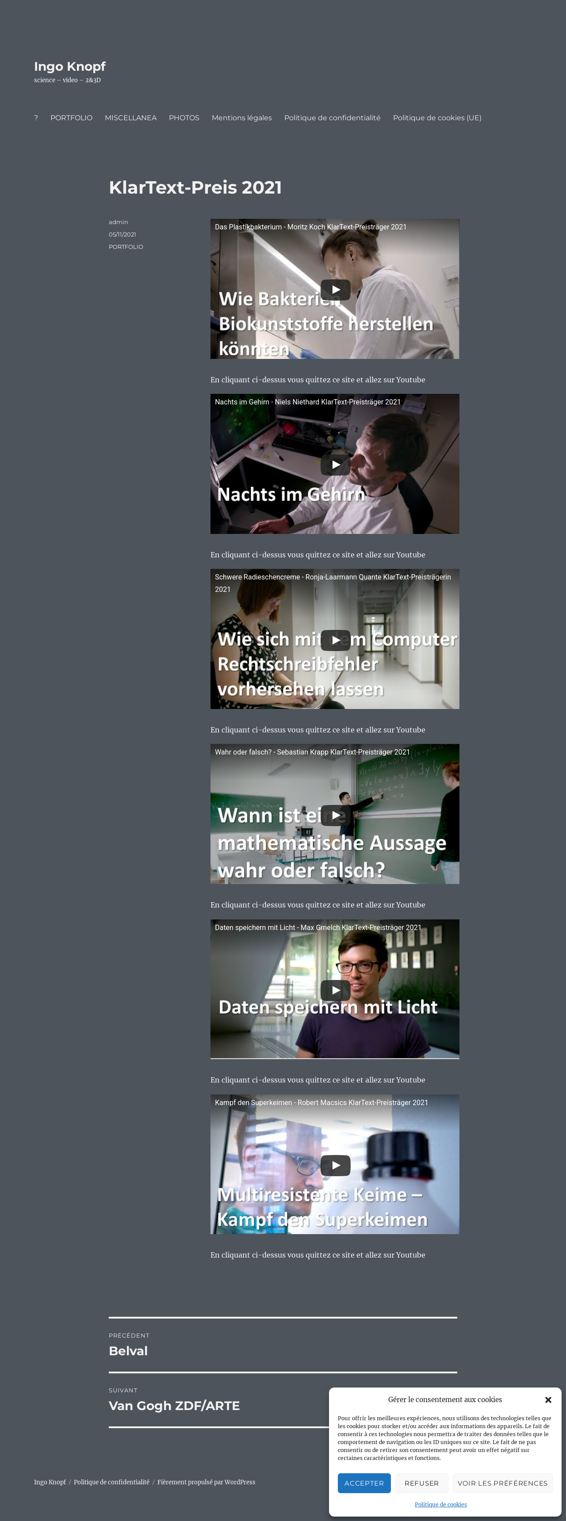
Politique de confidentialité (332, 118)
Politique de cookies (441, 1504)
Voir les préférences (503, 1483)
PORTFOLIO (71, 118)
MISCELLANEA (131, 118)
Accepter (364, 1483)
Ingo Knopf (70, 66)
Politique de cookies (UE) (437, 118)
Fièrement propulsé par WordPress (206, 1482)
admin (118, 221)
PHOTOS (184, 118)
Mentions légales (242, 118)
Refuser (422, 1483)
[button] (548, 1399)
